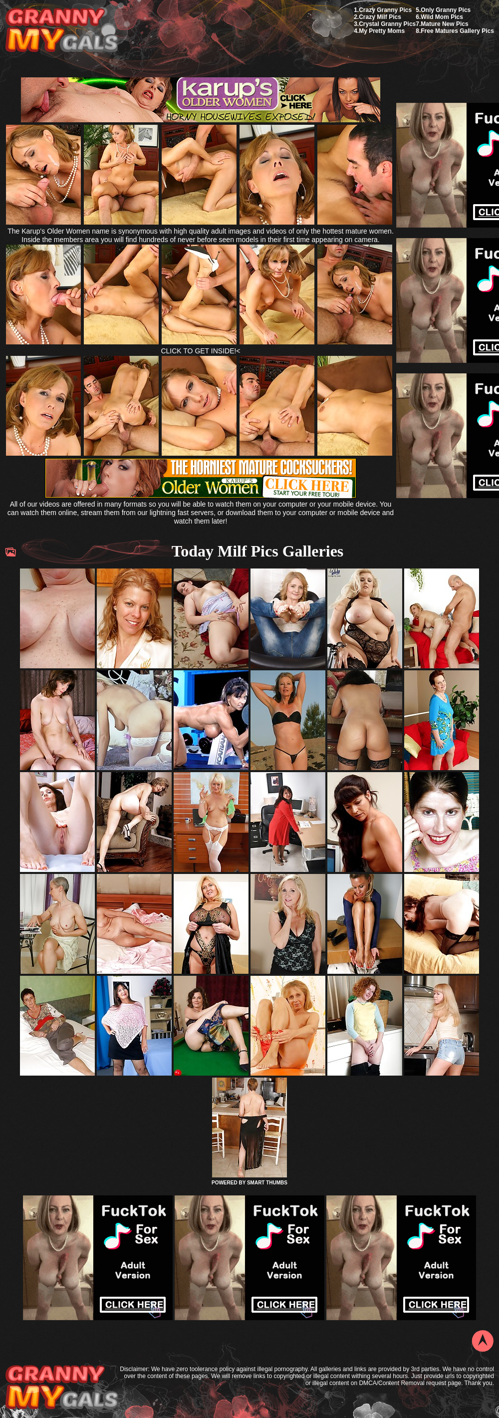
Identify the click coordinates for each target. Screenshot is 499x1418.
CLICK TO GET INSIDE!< (200, 351)
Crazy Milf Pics (380, 16)
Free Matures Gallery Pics (457, 30)
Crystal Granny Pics (387, 23)
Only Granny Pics (446, 9)
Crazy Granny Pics (385, 9)
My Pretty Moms (382, 30)
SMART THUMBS (267, 1182)
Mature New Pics (444, 23)
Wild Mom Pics (442, 16)
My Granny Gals (61, 30)
